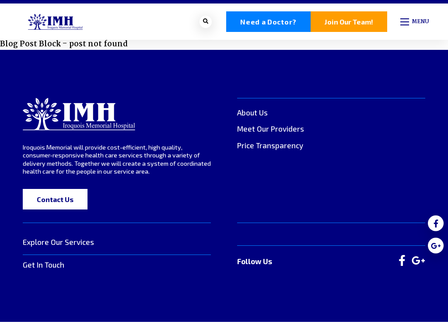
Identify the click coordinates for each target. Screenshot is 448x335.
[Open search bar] (206, 22)
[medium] (436, 223)
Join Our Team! (349, 22)
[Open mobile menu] (415, 22)
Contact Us (55, 200)
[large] (402, 262)
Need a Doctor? (268, 22)
